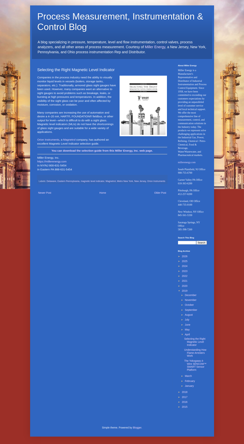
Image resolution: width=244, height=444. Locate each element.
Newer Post (44, 192)
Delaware (51, 181)
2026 (184, 256)
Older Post (160, 192)
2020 (184, 285)
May (187, 329)
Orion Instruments (48, 139)
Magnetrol (69, 139)
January (189, 385)
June (187, 324)
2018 (184, 392)
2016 (184, 402)
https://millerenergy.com (52, 161)
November (191, 300)
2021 (184, 280)
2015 (184, 406)
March (188, 376)
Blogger (137, 427)
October (189, 304)
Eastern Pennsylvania (69, 181)
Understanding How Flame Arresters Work (195, 352)
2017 (184, 397)
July (187, 319)
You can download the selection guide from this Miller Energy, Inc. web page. (102, 150)
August (189, 314)
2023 (184, 271)
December (191, 295)
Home (102, 192)
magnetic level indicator (92, 181)
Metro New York (125, 181)
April (187, 334)
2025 (184, 261)
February (190, 381)
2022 (184, 276)
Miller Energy (155, 47)
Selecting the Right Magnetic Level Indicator (194, 341)
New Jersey (140, 181)
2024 (184, 266)
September (191, 309)
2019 (184, 290)
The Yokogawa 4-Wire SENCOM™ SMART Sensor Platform (195, 365)
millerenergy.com (187, 162)
